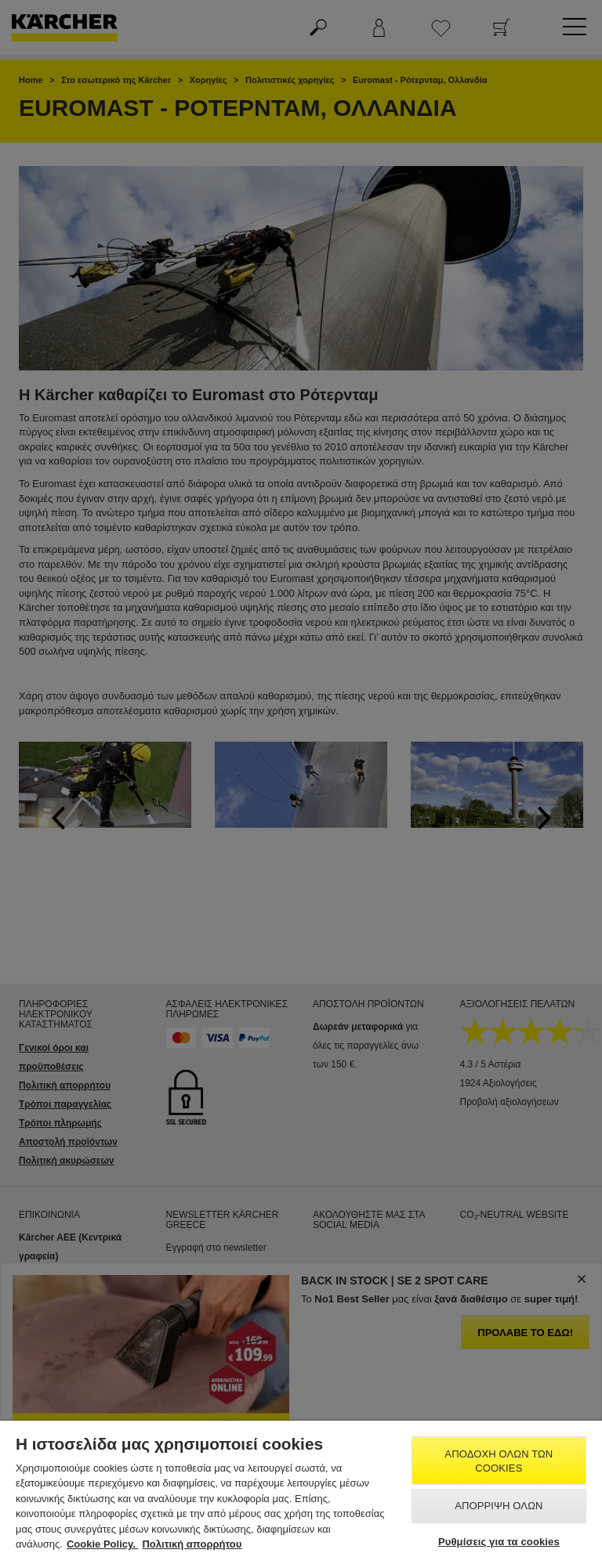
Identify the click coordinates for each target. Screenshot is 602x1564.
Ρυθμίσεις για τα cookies (499, 1542)
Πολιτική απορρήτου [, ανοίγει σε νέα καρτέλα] (191, 1544)
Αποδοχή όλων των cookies (498, 1461)
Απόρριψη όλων (498, 1506)
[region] (301, 1492)
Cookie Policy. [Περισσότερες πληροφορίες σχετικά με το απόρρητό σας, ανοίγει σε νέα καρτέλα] (103, 1544)
